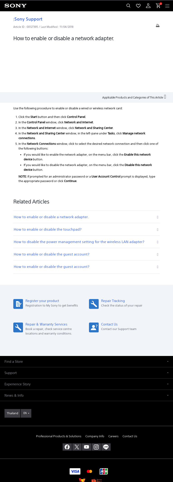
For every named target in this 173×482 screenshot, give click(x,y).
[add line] (106, 399)
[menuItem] (138, 5)
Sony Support (27, 18)
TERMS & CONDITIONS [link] (86, 450)
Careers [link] (113, 389)
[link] (12, 366)
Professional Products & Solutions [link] (58, 389)
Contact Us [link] (130, 389)
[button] (86, 314)
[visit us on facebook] (67, 399)
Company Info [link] (94, 389)
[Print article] (158, 26)
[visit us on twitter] (77, 399)
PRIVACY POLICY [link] (86, 455)
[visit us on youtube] (86, 399)
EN (25, 366)
